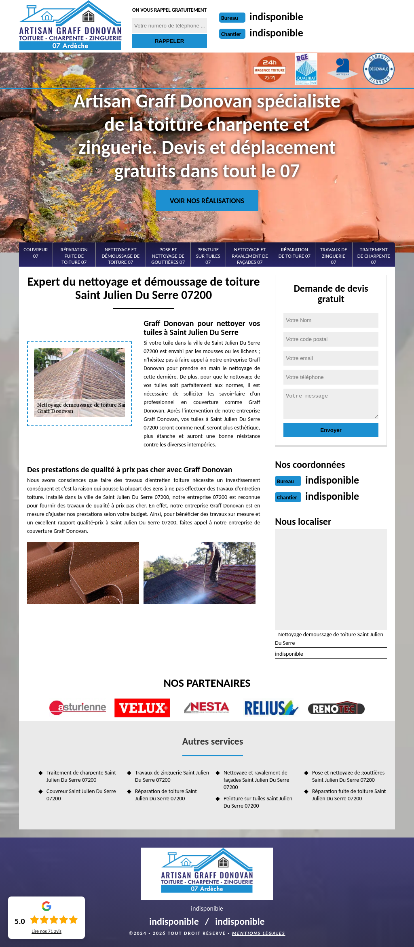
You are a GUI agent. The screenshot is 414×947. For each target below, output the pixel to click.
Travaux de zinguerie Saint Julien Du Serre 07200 (172, 776)
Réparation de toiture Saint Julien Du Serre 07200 (166, 795)
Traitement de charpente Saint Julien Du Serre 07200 (81, 776)
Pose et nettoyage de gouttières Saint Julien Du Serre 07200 (348, 776)
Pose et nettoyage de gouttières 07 (168, 255)
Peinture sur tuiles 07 (208, 255)
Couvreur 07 (35, 252)
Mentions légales (258, 933)
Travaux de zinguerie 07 (333, 255)
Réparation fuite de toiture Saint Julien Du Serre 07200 (349, 795)
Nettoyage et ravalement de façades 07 (250, 255)
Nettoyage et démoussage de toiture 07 (121, 255)
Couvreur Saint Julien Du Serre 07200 (81, 795)
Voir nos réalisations (207, 200)
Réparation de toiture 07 (294, 252)
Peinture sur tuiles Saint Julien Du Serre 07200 (258, 802)
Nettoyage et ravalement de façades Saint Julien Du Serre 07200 (256, 780)
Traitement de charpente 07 (373, 255)
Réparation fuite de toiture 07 (74, 255)
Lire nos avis (46, 931)
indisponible (276, 16)
